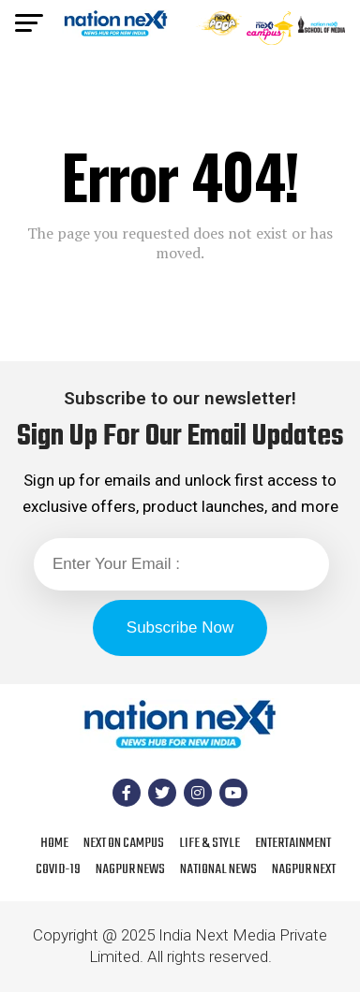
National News (218, 869)
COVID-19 (58, 869)
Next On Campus (123, 843)
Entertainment (293, 843)
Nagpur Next (304, 869)
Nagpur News (130, 869)
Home (54, 843)
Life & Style (209, 843)
